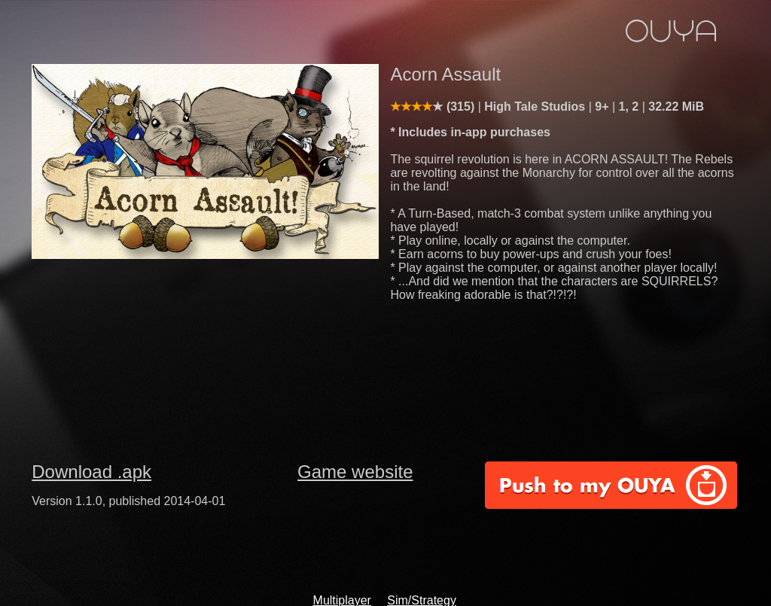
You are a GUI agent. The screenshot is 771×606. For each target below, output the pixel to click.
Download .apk (91, 471)
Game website (355, 471)
